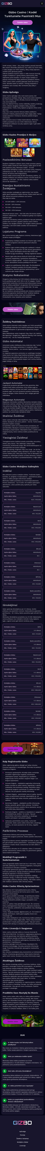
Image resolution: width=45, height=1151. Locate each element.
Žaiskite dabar (22, 22)
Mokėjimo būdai (22, 1142)
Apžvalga (22, 1131)
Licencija (22, 1145)
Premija (22, 1135)
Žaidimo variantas (22, 1138)
